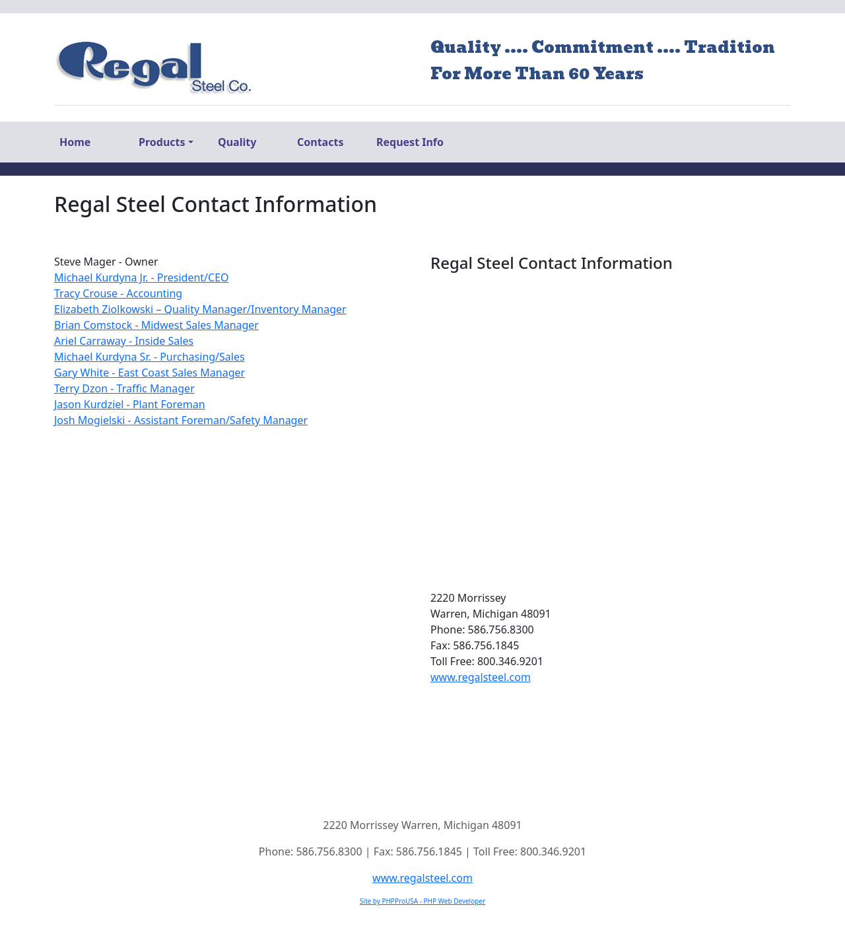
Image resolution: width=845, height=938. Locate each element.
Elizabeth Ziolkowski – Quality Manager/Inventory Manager (200, 309)
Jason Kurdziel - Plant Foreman (129, 404)
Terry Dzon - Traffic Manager (124, 388)
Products (162, 142)
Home (74, 142)
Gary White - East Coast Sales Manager (149, 372)
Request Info (410, 142)
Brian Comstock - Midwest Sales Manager (156, 325)
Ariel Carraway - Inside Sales (123, 341)
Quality (237, 142)
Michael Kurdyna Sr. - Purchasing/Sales (149, 356)
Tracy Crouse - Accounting (118, 293)
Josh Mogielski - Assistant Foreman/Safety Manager (181, 420)
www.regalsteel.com (480, 677)
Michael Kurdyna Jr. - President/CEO (141, 277)
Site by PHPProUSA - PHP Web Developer (422, 901)
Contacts (320, 142)
